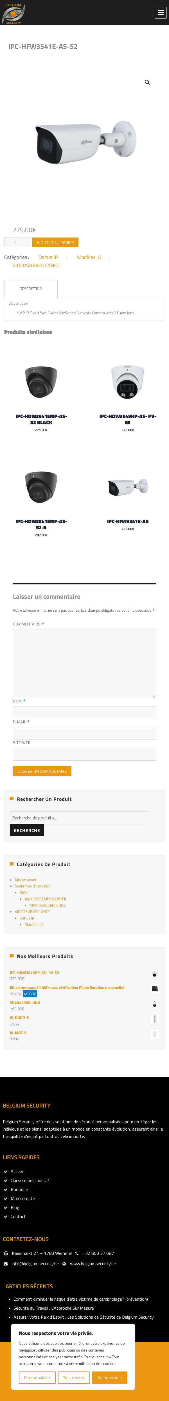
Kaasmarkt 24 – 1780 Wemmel (42, 1252)
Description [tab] (31, 289)
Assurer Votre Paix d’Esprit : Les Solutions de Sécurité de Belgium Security (83, 1316)
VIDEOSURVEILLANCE (36, 265)
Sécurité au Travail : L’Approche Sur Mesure (53, 1307)
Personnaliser (37, 1377)
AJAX (24, 892)
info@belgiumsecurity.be (35, 1263)
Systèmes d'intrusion (33, 886)
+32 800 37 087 (98, 1252)
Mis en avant (25, 879)
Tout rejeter (74, 1377)
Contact (18, 1216)
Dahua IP (48, 257)
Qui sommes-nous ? (30, 1180)
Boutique (19, 1189)
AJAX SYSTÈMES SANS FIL (46, 898)
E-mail (21, 721)
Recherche (27, 830)
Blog (15, 1207)
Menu (161, 13)
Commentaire (28, 624)
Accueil (17, 1171)
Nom (19, 701)
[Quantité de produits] (17, 242)
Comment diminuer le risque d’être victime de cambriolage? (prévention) (80, 1298)
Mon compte (23, 1198)
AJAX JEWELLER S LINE (48, 905)
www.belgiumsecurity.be (93, 1263)
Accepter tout (110, 1377)
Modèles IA (89, 257)
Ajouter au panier (55, 242)
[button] (147, 82)
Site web (22, 742)
